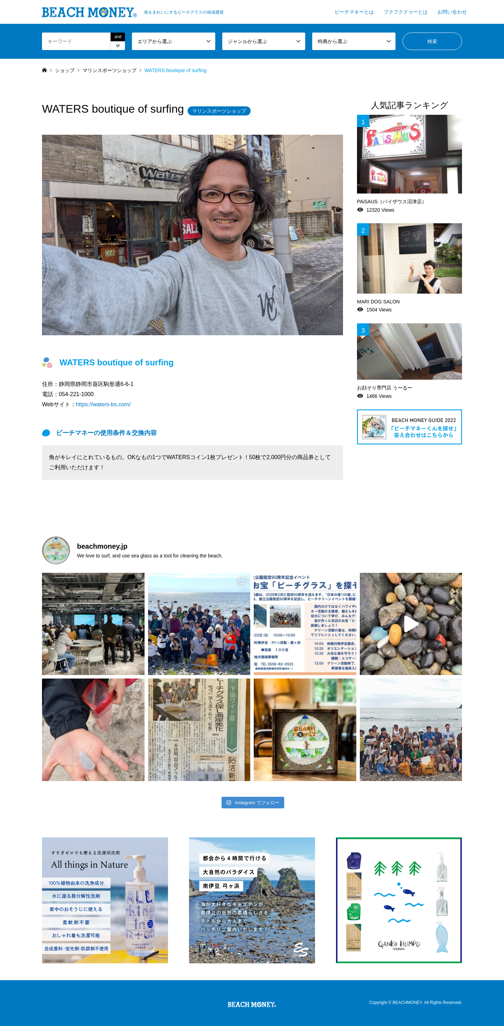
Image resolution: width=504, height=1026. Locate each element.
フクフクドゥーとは (406, 12)
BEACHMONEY (407, 1002)
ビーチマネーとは (354, 12)
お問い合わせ (452, 12)
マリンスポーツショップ (219, 111)
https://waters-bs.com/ (103, 404)
